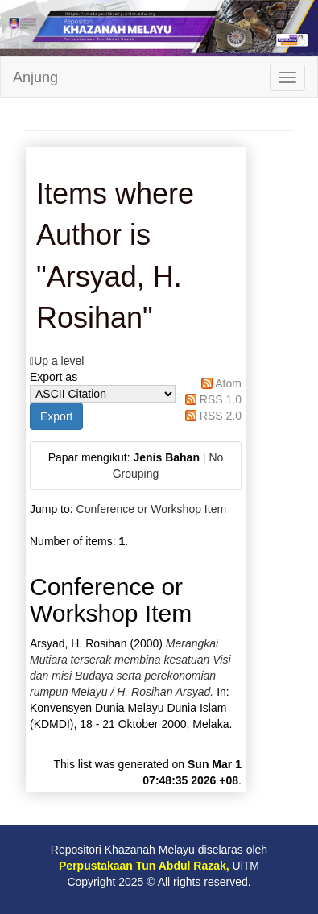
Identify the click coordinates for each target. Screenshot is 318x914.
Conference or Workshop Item (151, 508)
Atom (228, 383)
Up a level (59, 360)
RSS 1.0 (221, 399)
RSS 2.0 (221, 415)
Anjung (35, 77)
